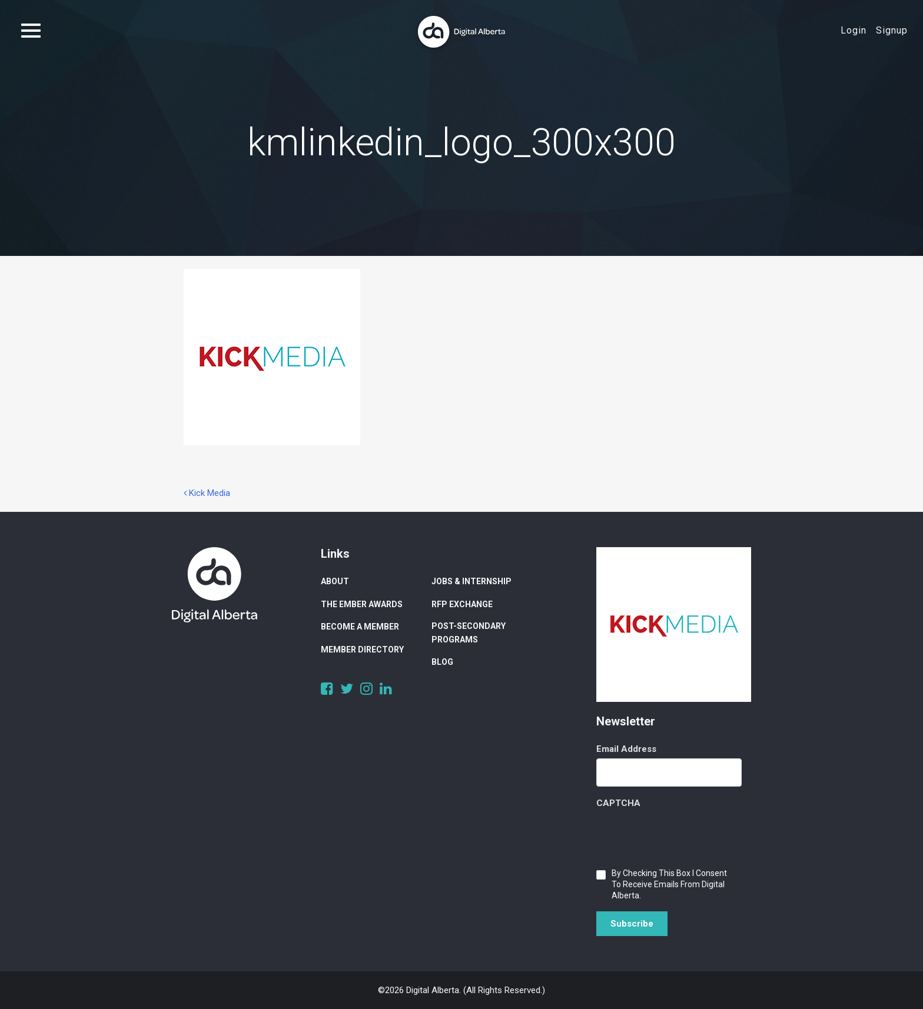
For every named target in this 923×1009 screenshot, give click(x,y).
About (335, 581)
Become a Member (360, 626)
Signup (892, 30)
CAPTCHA (618, 803)
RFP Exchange (462, 604)
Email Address (626, 749)
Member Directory (362, 649)
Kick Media (207, 493)
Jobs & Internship (471, 581)
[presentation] (685, 835)
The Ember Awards (362, 604)
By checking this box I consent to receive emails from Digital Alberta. (669, 884)
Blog (442, 662)
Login (853, 30)
